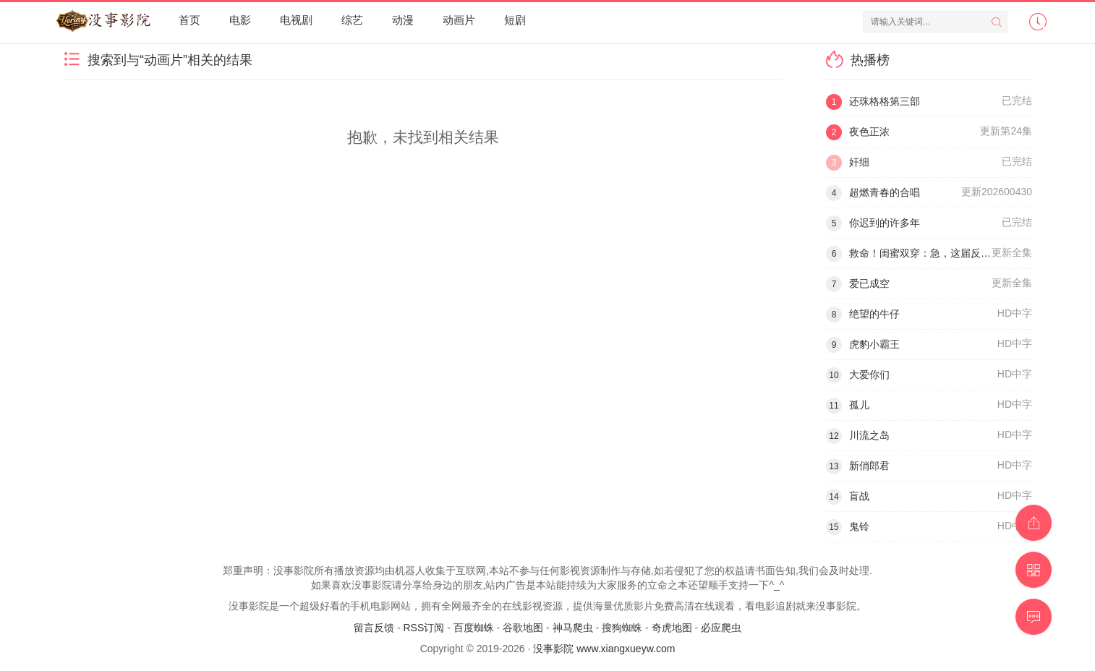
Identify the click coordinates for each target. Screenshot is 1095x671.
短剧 (515, 20)
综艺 (352, 20)
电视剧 (296, 20)
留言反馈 (374, 627)
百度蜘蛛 (473, 627)
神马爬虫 (573, 627)
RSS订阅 (423, 627)
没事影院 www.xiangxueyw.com (604, 648)
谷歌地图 (523, 627)
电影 (240, 20)
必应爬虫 (721, 627)
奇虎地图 (672, 627)
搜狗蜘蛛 (622, 627)
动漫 (403, 20)
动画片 (459, 20)
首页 (189, 20)
